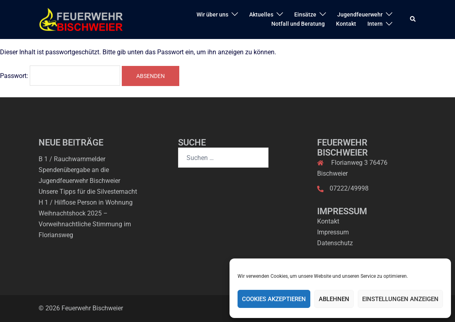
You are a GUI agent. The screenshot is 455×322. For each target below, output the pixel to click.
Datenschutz (335, 243)
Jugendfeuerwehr (360, 14)
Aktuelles (261, 14)
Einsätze (305, 14)
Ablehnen (334, 299)
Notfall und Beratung (298, 24)
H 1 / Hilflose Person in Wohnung (86, 202)
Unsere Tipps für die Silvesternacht (88, 191)
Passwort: (60, 76)
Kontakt (346, 24)
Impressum (333, 232)
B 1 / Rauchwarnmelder (72, 159)
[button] (413, 19)
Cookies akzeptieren (274, 299)
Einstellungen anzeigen (400, 299)
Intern (375, 24)
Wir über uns (212, 14)
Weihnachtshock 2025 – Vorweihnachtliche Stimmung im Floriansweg (85, 224)
